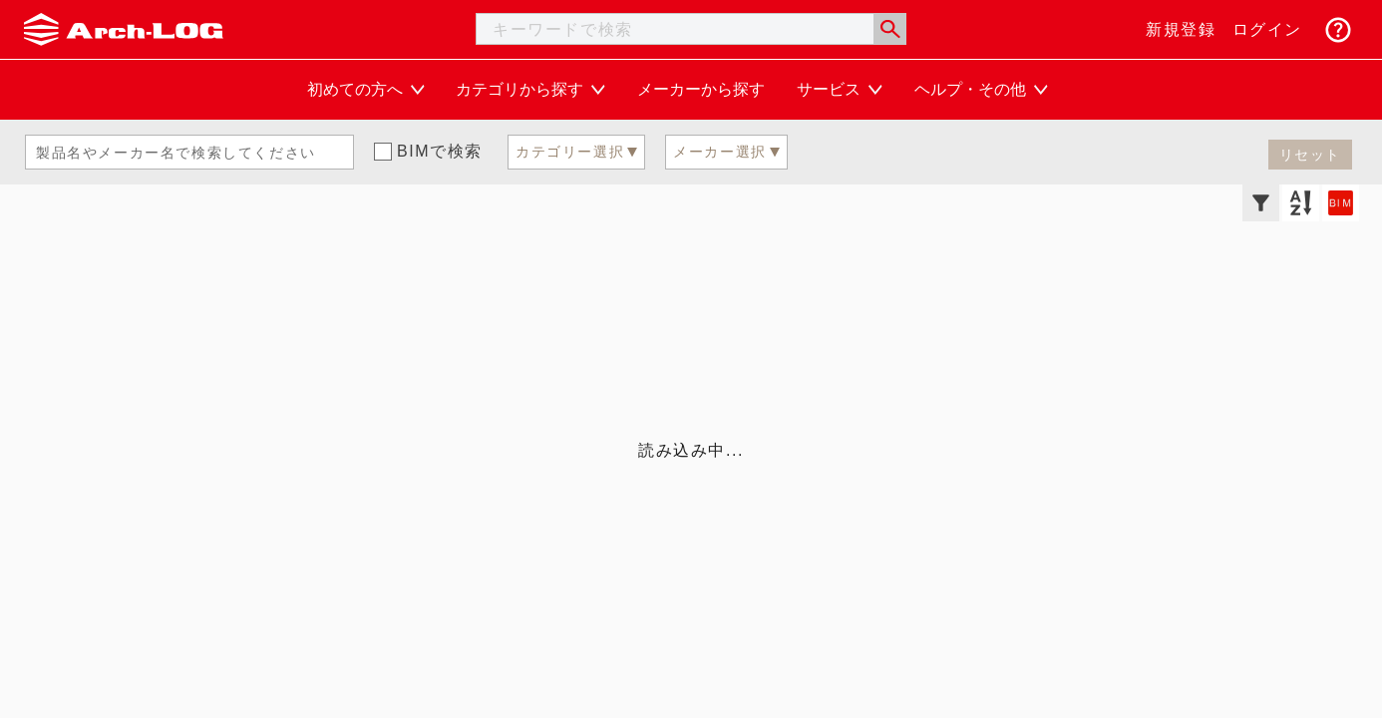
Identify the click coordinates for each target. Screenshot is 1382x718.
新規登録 (1180, 29)
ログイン (1267, 29)
